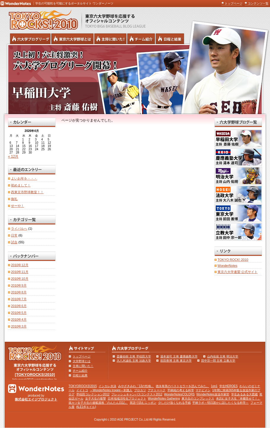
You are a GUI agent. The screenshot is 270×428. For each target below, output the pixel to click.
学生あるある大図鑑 (244, 394)
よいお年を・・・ (24, 178)
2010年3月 (19, 326)
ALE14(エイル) (86, 406)
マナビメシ (203, 390)
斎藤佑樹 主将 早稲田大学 (134, 356)
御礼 (14, 199)
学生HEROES (228, 386)
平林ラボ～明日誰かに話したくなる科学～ (220, 402)
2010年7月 (19, 299)
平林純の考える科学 (180, 390)
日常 (14, 235)
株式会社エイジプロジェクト (36, 399)
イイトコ (82, 390)
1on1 (214, 386)
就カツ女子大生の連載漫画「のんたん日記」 (98, 402)
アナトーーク (157, 390)
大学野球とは (81, 361)
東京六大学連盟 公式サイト (237, 272)
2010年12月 (19, 265)
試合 (14, 242)
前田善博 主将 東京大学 (176, 360)
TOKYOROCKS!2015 (83, 386)
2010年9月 (19, 285)
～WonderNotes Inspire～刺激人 (111, 390)
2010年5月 (19, 312)
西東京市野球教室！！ (27, 192)
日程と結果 (80, 375)
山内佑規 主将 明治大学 (223, 356)
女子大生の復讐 (95, 398)
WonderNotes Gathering (164, 398)
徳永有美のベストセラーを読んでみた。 (182, 386)
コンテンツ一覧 (258, 3)
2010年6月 (19, 306)
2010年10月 (19, 278)
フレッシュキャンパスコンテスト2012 (136, 394)
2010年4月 (19, 319)
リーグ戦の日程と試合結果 (170, 38)
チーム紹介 (80, 370)
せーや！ (17, 205)
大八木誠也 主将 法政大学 (134, 360)
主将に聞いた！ (83, 366)
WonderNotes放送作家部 (212, 394)
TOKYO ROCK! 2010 (232, 259)
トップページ (233, 3)
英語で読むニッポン (143, 402)
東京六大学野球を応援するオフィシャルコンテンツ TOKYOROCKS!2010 (41, 18)
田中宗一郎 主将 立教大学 (218, 360)
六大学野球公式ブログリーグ (30, 38)
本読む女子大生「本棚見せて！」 (238, 398)
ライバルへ (19, 228)
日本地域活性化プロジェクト (127, 398)
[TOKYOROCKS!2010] (35, 374)
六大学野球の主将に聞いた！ (110, 38)
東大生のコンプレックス (198, 398)
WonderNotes (227, 265)
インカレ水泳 (107, 386)
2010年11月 (19, 272)
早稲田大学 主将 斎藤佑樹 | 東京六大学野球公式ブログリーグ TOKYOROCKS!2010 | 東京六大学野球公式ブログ (135, 79)
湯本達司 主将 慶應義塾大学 (179, 356)
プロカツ (140, 390)
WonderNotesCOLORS (179, 394)
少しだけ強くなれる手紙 (174, 402)
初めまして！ (21, 185)
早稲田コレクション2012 (92, 394)
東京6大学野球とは (72, 38)
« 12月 (13, 156)
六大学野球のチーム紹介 (141, 38)
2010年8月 (19, 292)
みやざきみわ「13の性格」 (136, 386)
